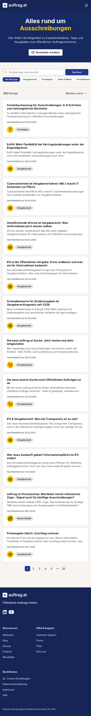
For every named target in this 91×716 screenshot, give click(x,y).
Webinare (8, 635)
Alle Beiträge (11, 79)
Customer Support (46, 635)
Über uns (41, 651)
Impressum (8, 689)
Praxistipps (47, 79)
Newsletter (9, 657)
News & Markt (65, 79)
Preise (39, 640)
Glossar (7, 646)
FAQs (39, 646)
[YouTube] (11, 612)
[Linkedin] (5, 612)
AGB (5, 695)
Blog (5, 640)
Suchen (76, 72)
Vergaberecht (30, 79)
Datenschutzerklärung (15, 684)
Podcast (7, 651)
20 (63, 568)
